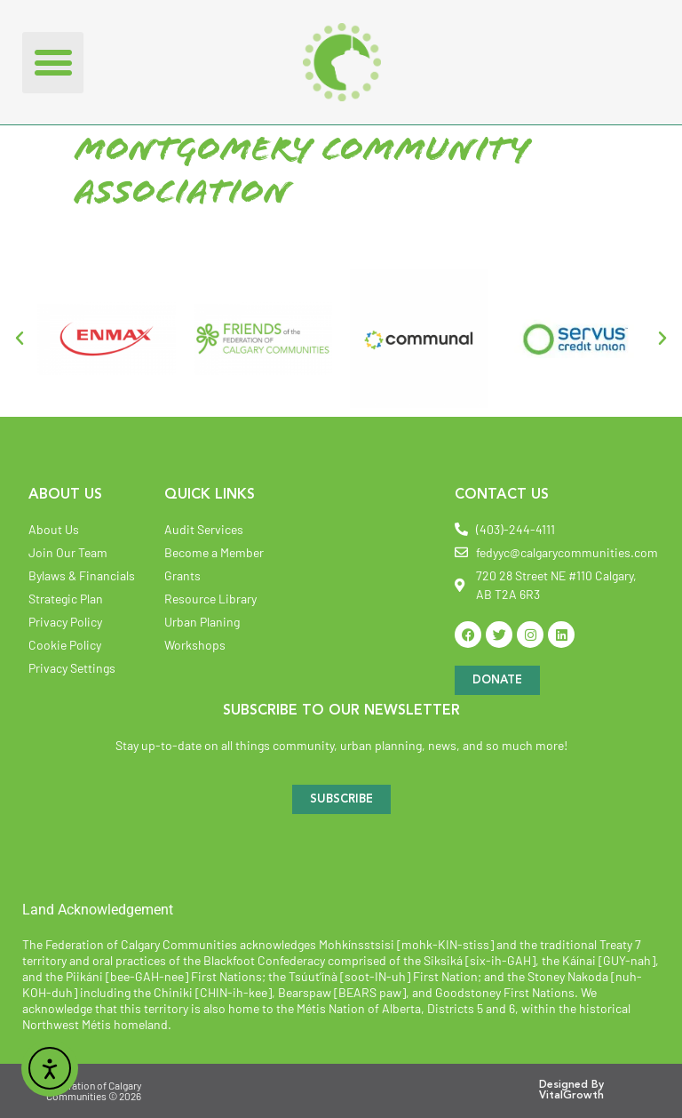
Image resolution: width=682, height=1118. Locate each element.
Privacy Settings (71, 667)
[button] (52, 62)
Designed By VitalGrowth (571, 1090)
